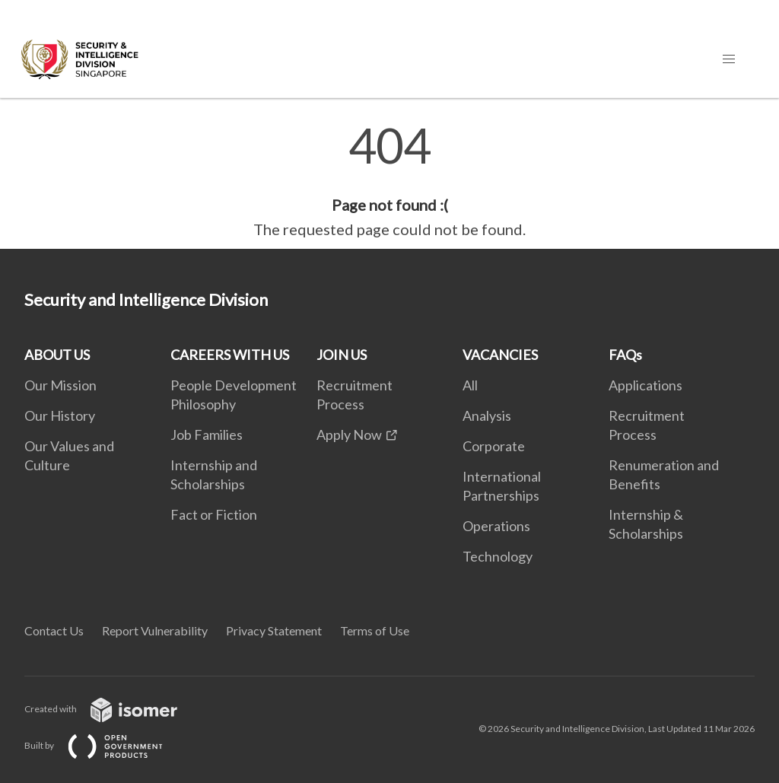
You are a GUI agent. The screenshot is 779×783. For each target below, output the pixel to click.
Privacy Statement (274, 630)
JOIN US (341, 354)
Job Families (206, 434)
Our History (59, 415)
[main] (389, 181)
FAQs (625, 354)
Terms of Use (374, 630)
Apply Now (349, 434)
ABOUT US (57, 354)
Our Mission (60, 385)
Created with (113, 709)
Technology (498, 556)
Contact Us (54, 630)
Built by (105, 745)
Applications (645, 385)
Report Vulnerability (155, 630)
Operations (496, 525)
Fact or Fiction (213, 514)
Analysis (487, 415)
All (470, 385)
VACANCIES (500, 354)
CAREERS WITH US (229, 354)
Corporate (494, 446)
